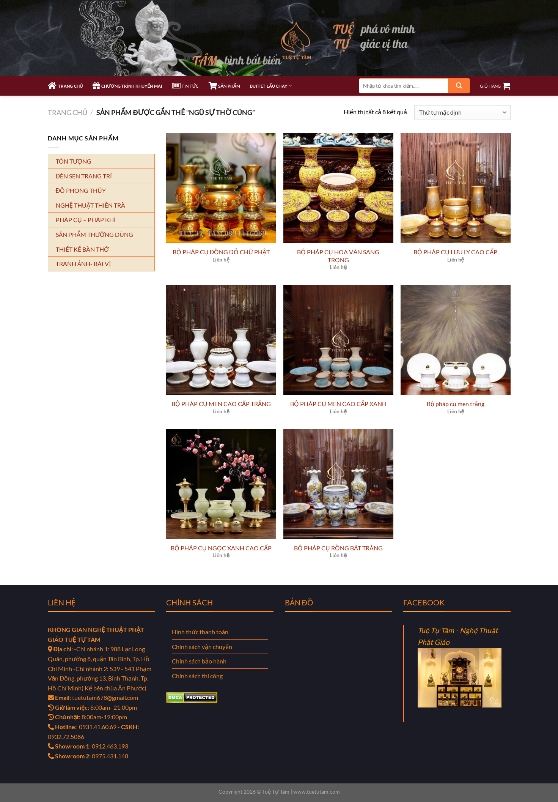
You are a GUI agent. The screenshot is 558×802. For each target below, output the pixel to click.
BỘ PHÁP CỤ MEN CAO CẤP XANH (338, 403)
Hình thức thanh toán (200, 631)
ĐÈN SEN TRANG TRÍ (84, 176)
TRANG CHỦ (65, 86)
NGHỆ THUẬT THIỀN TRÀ (90, 205)
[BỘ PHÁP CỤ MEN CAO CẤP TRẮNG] (221, 340)
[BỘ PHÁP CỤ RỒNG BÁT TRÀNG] (338, 484)
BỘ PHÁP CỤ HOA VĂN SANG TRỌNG (338, 255)
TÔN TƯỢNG (73, 161)
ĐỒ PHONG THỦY (81, 190)
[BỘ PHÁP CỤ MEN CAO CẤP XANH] (338, 340)
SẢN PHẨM (224, 86)
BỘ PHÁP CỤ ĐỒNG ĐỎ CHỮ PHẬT (221, 251)
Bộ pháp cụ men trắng (455, 403)
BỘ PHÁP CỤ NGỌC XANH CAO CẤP (221, 547)
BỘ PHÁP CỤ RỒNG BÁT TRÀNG (338, 547)
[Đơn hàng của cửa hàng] (462, 112)
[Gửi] (459, 85)
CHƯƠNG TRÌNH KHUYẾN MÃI (127, 86)
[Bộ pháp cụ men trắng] (456, 340)
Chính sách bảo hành (199, 661)
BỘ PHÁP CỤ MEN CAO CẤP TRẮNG (221, 403)
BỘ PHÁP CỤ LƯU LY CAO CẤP (455, 251)
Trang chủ (67, 112)
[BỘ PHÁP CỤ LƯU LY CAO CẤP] (456, 188)
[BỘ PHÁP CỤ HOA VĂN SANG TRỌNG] (338, 188)
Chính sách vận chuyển (202, 646)
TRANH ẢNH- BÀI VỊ (83, 263)
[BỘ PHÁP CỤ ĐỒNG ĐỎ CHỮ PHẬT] (221, 188)
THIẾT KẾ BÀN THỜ (82, 249)
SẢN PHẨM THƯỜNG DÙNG (94, 234)
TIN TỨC (185, 86)
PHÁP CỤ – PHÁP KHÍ (86, 219)
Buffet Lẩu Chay (271, 85)
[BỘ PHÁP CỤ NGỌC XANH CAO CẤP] (221, 484)
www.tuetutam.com (316, 791)
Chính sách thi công (197, 675)
